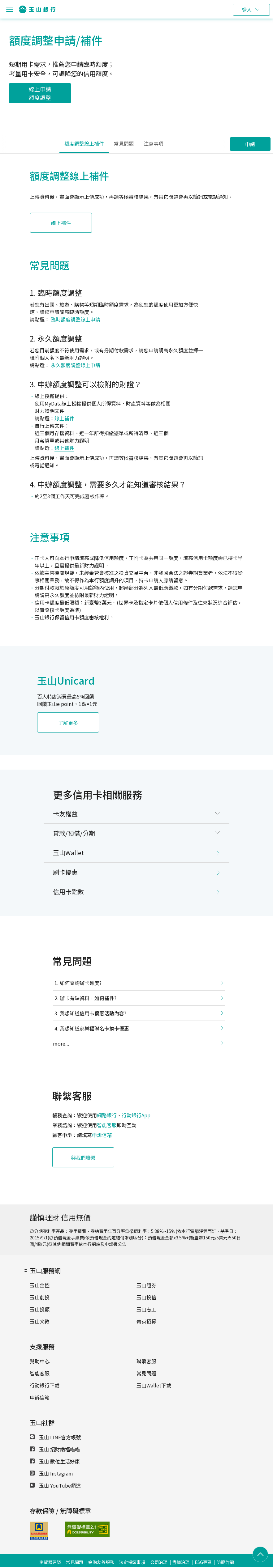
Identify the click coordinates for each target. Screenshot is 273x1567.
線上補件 (61, 223)
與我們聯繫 (83, 1157)
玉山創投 (40, 1297)
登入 (247, 9)
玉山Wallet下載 (153, 1385)
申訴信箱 (102, 1135)
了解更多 (68, 722)
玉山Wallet (68, 852)
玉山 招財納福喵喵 (55, 1449)
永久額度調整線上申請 (75, 365)
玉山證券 (146, 1285)
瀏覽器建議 (50, 1562)
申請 (250, 144)
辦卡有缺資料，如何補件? (88, 998)
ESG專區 (203, 1562)
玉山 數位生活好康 (55, 1461)
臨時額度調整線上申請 (75, 319)
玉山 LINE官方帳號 (55, 1437)
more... (61, 1043)
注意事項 (153, 143)
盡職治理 (181, 1562)
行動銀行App (136, 1115)
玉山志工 (146, 1309)
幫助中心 (40, 1361)
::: (25, 1269)
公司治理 (158, 1562)
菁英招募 (146, 1321)
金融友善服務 (101, 1562)
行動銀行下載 (44, 1385)
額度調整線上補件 (84, 143)
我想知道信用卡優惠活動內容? (93, 1013)
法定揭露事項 (132, 1562)
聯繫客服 (146, 1361)
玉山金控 (40, 1285)
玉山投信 (146, 1297)
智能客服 (107, 1125)
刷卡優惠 (65, 872)
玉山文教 (40, 1321)
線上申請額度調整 (40, 93)
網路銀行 (107, 1115)
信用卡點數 (68, 891)
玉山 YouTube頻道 (55, 1485)
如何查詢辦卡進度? (81, 983)
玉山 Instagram (51, 1473)
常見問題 (124, 143)
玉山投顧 (40, 1309)
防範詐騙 (225, 1562)
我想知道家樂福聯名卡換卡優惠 (94, 1028)
